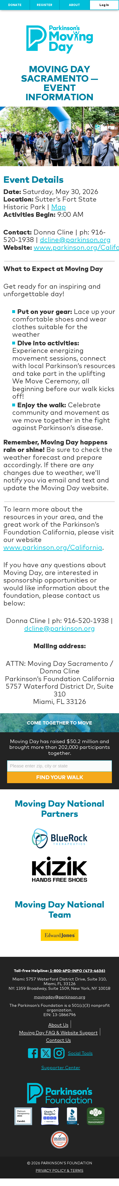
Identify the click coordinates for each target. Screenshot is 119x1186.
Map (58, 207)
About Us (58, 1025)
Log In (104, 5)
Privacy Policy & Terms (59, 1170)
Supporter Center (60, 1067)
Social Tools (80, 1053)
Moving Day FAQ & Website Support (58, 1032)
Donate (14, 5)
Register (44, 5)
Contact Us (58, 1040)
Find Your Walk (59, 777)
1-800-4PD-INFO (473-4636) (77, 970)
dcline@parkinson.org (75, 239)
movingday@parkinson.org (59, 997)
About (74, 5)
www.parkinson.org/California (52, 547)
